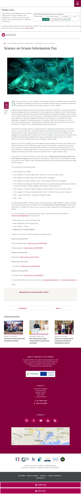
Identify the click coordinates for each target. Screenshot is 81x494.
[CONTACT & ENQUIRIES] (55, 476)
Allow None (56, 19)
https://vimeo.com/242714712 (29, 257)
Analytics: (66, 16)
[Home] (4, 43)
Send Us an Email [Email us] (41, 403)
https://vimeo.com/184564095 (37, 243)
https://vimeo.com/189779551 (33, 248)
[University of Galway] (9, 35)
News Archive (39, 43)
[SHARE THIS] (40, 484)
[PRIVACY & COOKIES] (33, 476)
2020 (46, 43)
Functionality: (38, 16)
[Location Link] (40, 444)
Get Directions (42, 400)
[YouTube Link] (40, 420)
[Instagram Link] (26, 420)
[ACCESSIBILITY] (40, 478)
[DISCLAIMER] (22, 476)
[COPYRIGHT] (44, 476)
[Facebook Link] (33, 420)
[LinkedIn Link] (47, 420)
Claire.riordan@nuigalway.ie (20, 216)
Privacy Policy (29, 28)
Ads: (74, 16)
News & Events (30, 43)
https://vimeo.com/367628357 (33, 275)
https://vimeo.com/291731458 (30, 266)
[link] (17, 459)
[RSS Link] (55, 420)
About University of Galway (15, 43)
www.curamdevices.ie (69, 280)
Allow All (46, 19)
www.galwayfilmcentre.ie (51, 280)
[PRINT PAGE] (40, 490)
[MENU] (77, 3)
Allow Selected (66, 19)
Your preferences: (52, 16)
